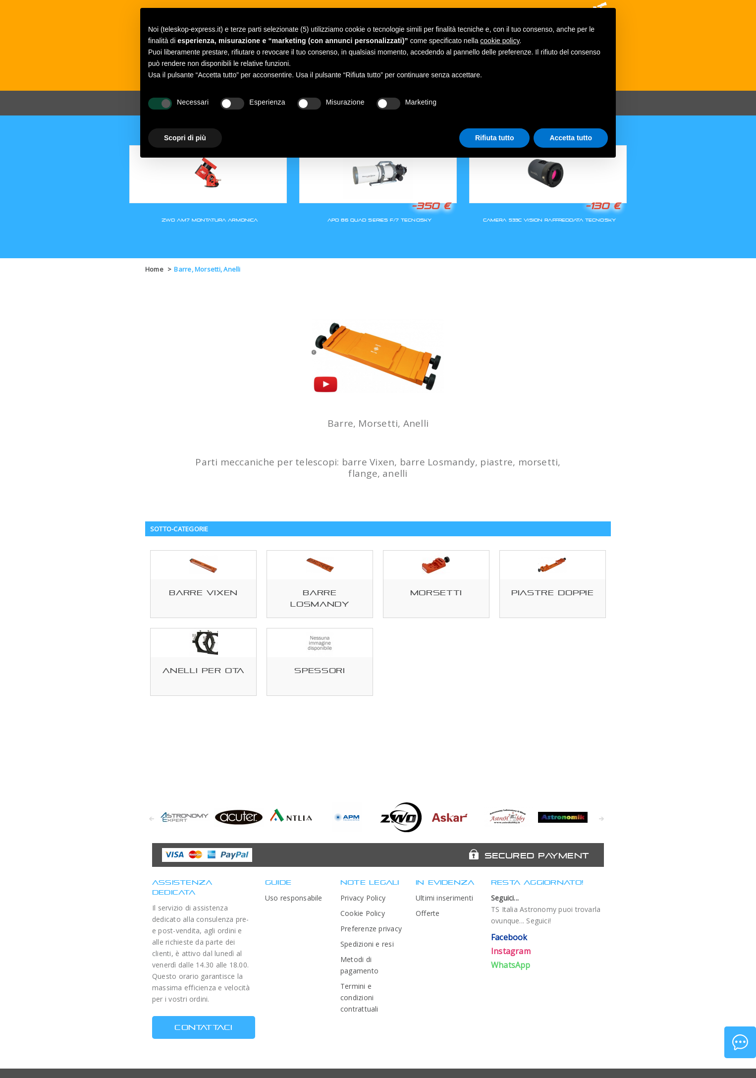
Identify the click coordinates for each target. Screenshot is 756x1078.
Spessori (319, 670)
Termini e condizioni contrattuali (359, 997)
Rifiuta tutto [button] (494, 138)
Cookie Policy (362, 913)
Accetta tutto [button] (570, 138)
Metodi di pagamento (359, 965)
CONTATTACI (203, 1027)
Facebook (509, 937)
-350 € (431, 205)
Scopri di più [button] (185, 138)
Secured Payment (537, 855)
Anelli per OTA (203, 670)
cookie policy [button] (499, 41)
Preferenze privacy (371, 928)
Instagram (511, 951)
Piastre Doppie (552, 592)
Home (154, 269)
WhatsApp (511, 965)
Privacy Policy (362, 898)
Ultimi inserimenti (444, 898)
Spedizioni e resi (367, 944)
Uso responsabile (294, 898)
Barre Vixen (203, 592)
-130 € (603, 205)
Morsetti (436, 592)
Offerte (428, 913)
